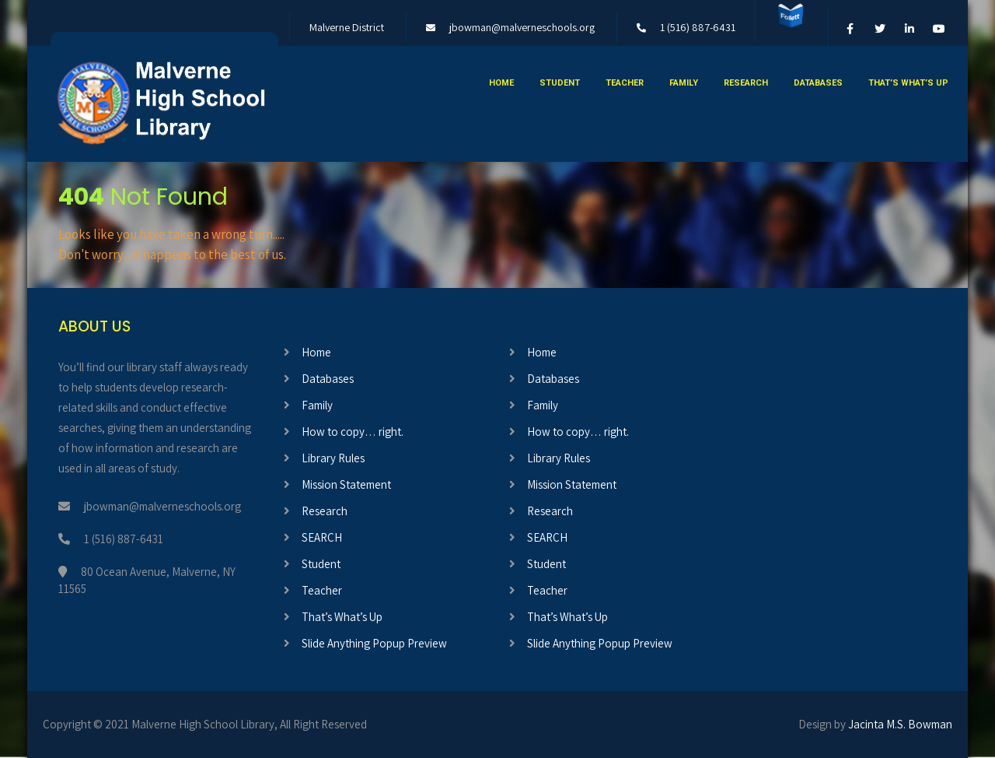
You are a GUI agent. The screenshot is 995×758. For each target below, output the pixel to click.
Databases (818, 83)
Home (501, 83)
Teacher (625, 83)
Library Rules (333, 458)
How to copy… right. (352, 431)
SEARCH (322, 537)
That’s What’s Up (908, 83)
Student (559, 83)
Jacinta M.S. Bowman (900, 724)
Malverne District (346, 27)
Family (683, 83)
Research (746, 83)
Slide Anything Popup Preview (374, 643)
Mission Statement (346, 484)
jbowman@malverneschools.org (522, 27)
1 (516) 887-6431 (697, 27)
